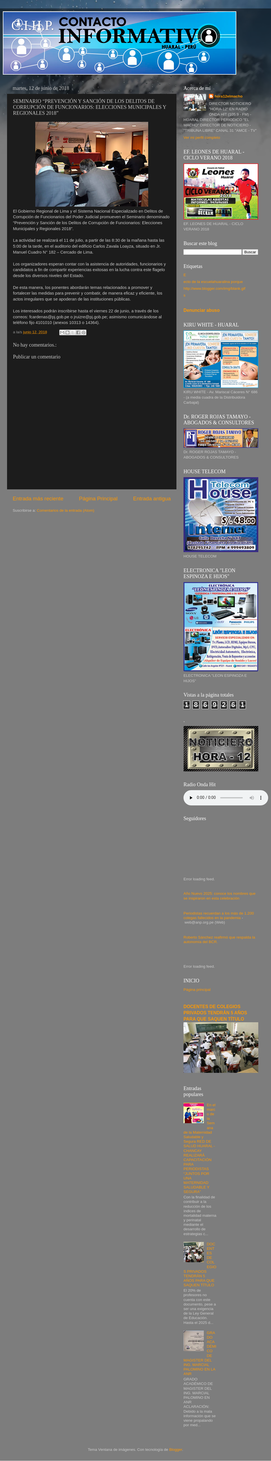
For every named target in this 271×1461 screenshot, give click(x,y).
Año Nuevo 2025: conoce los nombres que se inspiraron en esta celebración (219, 895)
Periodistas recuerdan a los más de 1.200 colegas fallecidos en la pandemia (218, 915)
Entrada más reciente (38, 499)
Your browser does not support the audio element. (225, 797)
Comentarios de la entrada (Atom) (65, 510)
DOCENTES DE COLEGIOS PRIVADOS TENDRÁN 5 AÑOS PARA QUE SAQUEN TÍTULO (215, 1012)
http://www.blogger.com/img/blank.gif (214, 288)
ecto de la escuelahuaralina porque (213, 282)
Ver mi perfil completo (201, 137)
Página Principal (98, 499)
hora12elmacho (228, 96)
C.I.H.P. (32, 25)
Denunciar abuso (201, 310)
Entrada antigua (152, 499)
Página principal (197, 989)
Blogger (175, 1449)
